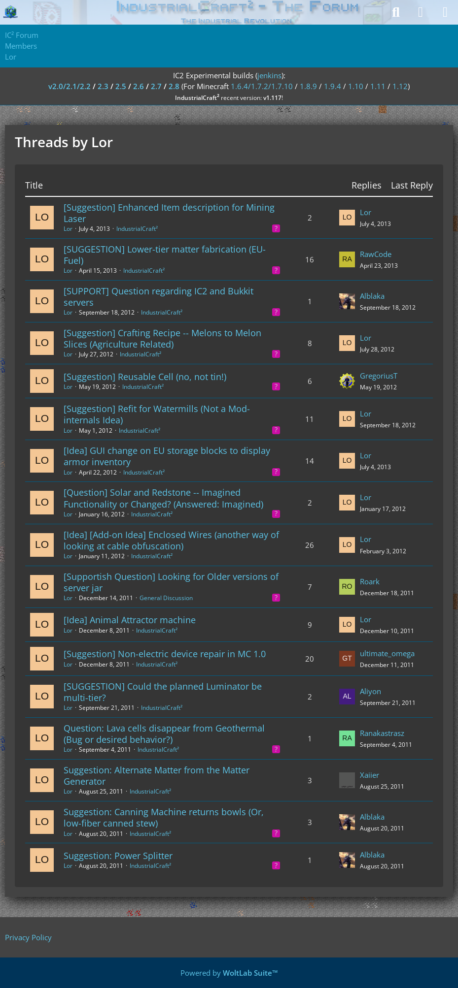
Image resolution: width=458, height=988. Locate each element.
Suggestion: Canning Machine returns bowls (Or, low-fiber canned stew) (164, 817)
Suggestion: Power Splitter (118, 855)
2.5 (120, 86)
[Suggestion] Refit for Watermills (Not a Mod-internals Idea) (157, 414)
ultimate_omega (387, 653)
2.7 (156, 86)
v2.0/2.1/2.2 (69, 86)
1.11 (378, 86)
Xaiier (369, 775)
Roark (370, 581)
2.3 (103, 86)
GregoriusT (378, 376)
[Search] (396, 12)
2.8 (174, 86)
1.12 (400, 86)
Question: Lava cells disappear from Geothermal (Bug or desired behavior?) (164, 733)
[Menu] (445, 12)
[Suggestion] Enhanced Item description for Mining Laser (169, 212)
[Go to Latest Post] (347, 217)
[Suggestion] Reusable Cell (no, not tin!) (145, 376)
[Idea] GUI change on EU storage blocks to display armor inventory (167, 456)
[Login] (420, 12)
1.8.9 (308, 86)
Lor (68, 228)
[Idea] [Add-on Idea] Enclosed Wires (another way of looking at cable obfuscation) (171, 540)
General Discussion (166, 598)
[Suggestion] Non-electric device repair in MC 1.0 (165, 654)
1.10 (355, 86)
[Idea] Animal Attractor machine (130, 620)
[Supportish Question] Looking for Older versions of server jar (171, 582)
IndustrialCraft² (137, 228)
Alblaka (372, 296)
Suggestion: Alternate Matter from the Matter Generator (156, 775)
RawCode (375, 254)
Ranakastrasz (382, 733)
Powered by (229, 973)
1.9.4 (332, 86)
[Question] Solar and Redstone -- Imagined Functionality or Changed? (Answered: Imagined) (163, 498)
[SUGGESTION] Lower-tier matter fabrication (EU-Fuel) (165, 254)
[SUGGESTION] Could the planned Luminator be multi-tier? (163, 691)
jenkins (269, 75)
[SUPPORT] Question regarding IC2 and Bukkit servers (158, 296)
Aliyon (370, 691)
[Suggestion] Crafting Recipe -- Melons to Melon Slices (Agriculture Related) (162, 338)
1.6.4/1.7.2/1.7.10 (262, 86)
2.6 (138, 86)
